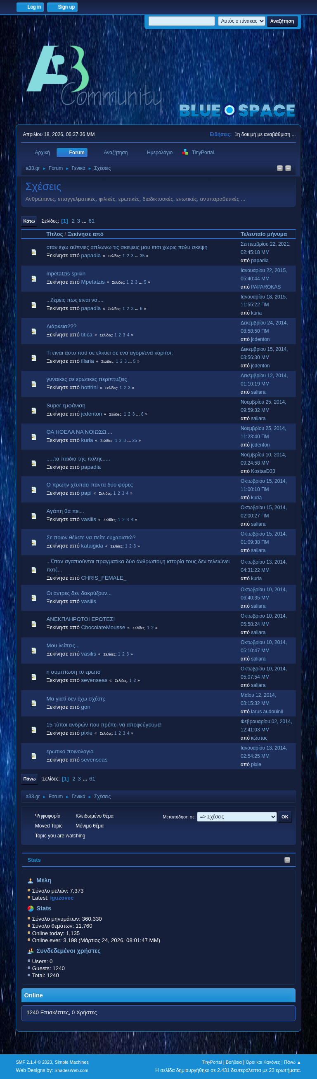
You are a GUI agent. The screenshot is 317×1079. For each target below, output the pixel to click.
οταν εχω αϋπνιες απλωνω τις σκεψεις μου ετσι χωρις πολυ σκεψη (126, 247)
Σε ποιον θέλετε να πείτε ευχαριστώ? (90, 537)
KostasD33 (263, 471)
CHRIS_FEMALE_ (104, 578)
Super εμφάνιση (65, 405)
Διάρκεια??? (61, 326)
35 (142, 256)
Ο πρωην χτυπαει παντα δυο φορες (89, 485)
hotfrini (89, 387)
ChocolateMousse (103, 627)
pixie (86, 733)
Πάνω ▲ (292, 1062)
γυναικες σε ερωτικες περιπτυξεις (86, 379)
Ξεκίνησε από (86, 234)
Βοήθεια (234, 1062)
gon (85, 707)
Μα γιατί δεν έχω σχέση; (75, 699)
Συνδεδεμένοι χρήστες (68, 950)
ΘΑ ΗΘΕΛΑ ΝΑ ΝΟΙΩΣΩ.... (79, 432)
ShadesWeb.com (71, 1070)
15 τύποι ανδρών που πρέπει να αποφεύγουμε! (103, 725)
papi (86, 493)
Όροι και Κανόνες (263, 1062)
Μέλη (43, 880)
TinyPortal (212, 1062)
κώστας (259, 738)
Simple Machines (72, 1062)
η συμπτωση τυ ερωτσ (73, 672)
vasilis (88, 519)
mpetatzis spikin (65, 273)
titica (86, 334)
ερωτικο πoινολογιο (69, 751)
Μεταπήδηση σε (179, 816)
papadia (91, 255)
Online (33, 995)
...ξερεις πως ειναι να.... (74, 300)
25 (134, 440)
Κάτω (29, 221)
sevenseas (94, 680)
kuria (256, 313)
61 (91, 221)
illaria (87, 361)
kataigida (92, 546)
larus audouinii (267, 712)
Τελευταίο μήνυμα (267, 234)
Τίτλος (54, 234)
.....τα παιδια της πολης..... (78, 459)
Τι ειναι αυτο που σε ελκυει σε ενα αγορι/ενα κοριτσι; (109, 353)
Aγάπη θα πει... (65, 511)
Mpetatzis (93, 282)
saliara (258, 392)
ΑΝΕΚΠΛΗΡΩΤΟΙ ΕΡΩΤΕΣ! (80, 619)
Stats (34, 860)
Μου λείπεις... (63, 645)
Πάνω (29, 778)
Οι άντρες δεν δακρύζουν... (78, 593)
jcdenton (260, 339)
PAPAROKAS (266, 287)
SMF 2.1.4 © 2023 (34, 1062)
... (85, 221)
